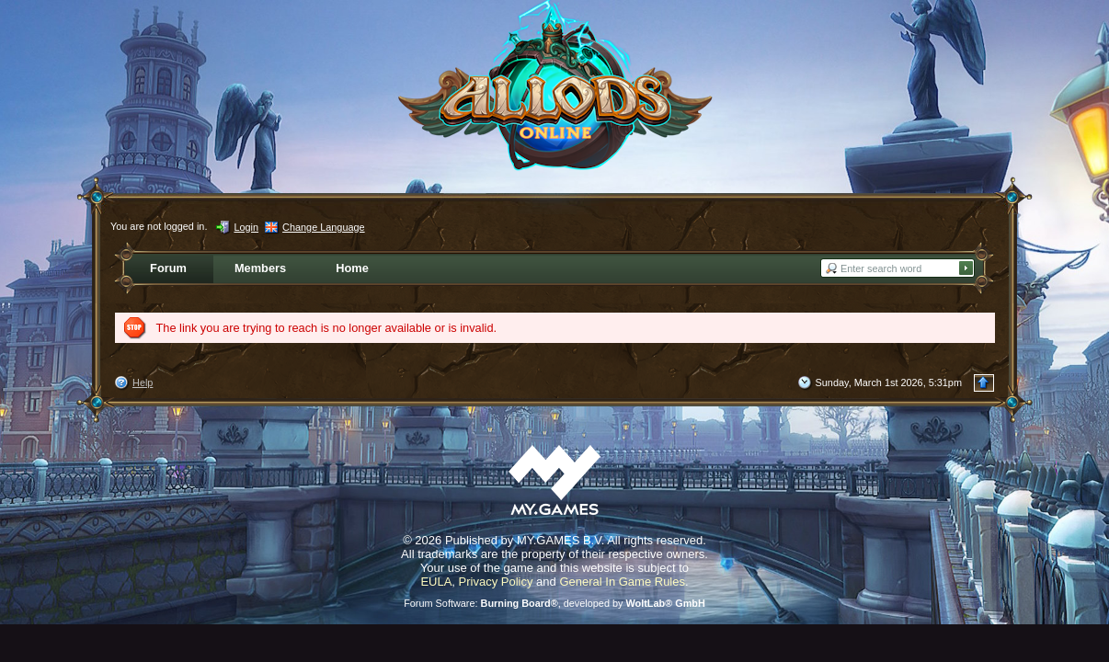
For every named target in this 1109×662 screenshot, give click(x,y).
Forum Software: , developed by (554, 603)
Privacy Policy (496, 581)
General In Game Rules (622, 581)
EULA (436, 581)
